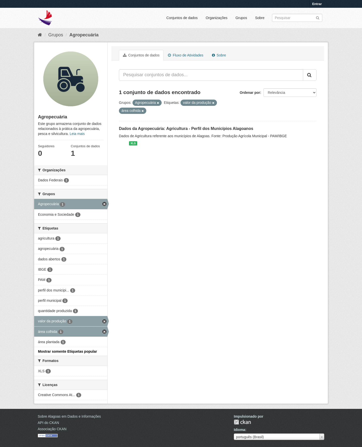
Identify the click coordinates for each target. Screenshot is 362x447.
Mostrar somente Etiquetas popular (67, 351)
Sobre (259, 18)
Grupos (241, 18)
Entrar (317, 4)
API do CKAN (48, 423)
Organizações (216, 18)
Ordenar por (250, 93)
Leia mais (77, 134)
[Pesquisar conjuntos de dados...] (211, 75)
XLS (132, 143)
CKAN (242, 422)
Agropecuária (84, 34)
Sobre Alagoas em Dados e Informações (69, 416)
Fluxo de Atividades (185, 55)
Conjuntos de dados (182, 18)
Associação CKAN (52, 429)
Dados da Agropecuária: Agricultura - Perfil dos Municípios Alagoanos (186, 128)
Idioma (239, 430)
